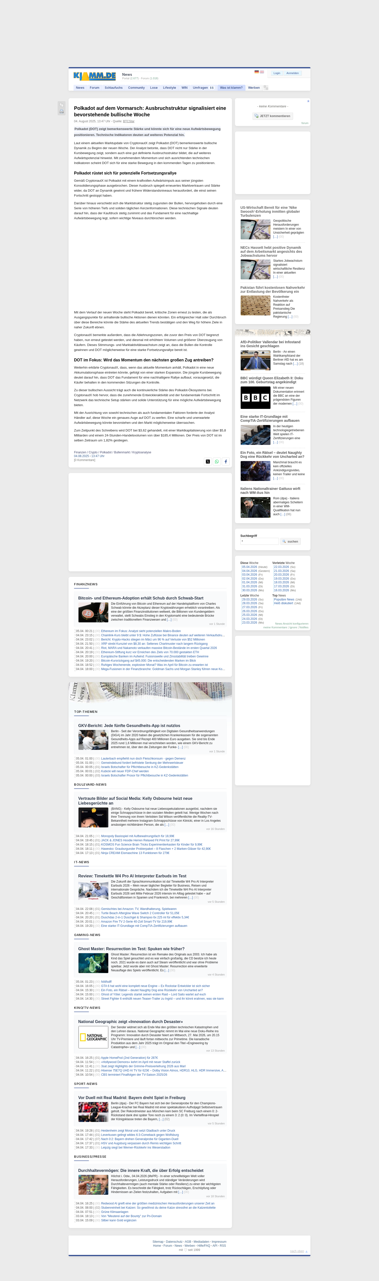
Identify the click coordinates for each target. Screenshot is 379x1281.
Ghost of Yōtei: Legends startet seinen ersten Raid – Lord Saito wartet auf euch (153, 994)
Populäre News (284, 599)
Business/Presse (90, 1156)
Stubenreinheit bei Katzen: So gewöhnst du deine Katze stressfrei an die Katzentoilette (158, 1207)
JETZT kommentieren (272, 116)
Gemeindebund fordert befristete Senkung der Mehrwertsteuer (142, 763)
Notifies (303, 627)
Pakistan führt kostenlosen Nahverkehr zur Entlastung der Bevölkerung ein (272, 290)
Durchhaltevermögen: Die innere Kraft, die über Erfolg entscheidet (140, 1170)
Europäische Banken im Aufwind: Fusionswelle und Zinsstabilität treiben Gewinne (154, 656)
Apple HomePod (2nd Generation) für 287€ (129, 1058)
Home (157, 1245)
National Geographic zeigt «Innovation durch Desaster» (130, 1022)
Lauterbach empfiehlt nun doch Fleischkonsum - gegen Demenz (143, 758)
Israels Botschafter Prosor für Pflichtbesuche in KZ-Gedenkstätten (144, 775)
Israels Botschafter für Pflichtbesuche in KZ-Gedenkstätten (139, 767)
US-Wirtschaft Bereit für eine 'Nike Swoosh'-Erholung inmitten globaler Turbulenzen (270, 211)
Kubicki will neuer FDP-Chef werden (125, 771)
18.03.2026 (281, 582)
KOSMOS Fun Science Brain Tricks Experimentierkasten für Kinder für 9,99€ (151, 844)
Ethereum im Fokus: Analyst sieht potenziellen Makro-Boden (141, 631)
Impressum (219, 1241)
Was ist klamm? (231, 87)
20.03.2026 (281, 574)
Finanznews (86, 584)
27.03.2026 (249, 607)
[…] (169, 619)
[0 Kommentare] (84, 460)
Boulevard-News (90, 784)
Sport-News (85, 1084)
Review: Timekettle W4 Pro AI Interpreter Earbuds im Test (132, 876)
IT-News (81, 862)
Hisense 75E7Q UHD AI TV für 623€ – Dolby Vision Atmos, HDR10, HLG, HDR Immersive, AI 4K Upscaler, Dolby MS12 (180, 1070)
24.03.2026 (249, 619)
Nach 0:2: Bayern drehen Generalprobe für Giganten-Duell (139, 1139)
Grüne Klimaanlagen (114, 1212)
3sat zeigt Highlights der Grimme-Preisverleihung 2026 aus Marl (143, 1066)
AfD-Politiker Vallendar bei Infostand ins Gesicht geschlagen (270, 344)
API (215, 1245)
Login (277, 73)
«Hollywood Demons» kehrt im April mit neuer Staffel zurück (140, 1062)
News (80, 87)
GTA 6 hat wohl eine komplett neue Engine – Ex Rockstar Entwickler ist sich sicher (155, 986)
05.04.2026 (249, 567)
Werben (254, 87)
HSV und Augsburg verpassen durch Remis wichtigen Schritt (141, 1143)
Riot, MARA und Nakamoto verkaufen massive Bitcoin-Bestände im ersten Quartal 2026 (159, 648)
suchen (290, 541)
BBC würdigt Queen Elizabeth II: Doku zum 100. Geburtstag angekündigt (271, 380)
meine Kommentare (275, 627)
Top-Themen (85, 712)
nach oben (297, 1251)
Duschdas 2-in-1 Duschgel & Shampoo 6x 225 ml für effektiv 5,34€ (145, 917)
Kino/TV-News (87, 1008)
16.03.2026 (281, 590)
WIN (185, 87)
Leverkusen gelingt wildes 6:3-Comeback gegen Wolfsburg (140, 1135)
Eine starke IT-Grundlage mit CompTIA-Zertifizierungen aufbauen (144, 926)
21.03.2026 (281, 571)
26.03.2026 (249, 611)
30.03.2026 (249, 590)
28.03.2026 (249, 603)
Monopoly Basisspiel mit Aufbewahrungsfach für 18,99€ (137, 836)
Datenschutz (174, 1241)
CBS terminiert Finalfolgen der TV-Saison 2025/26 (134, 1074)
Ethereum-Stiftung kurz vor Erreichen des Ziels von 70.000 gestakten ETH (150, 652)
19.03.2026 (281, 578)
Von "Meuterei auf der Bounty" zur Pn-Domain (131, 1216)
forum (305, 123)
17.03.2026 (281, 586)
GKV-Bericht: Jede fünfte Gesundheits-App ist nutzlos (129, 726)
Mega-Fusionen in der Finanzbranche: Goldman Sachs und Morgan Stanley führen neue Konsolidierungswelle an (176, 669)
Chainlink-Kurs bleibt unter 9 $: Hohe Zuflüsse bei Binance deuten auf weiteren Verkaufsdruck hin (165, 635)
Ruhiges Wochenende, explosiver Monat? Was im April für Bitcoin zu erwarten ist (154, 665)
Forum (94, 87)
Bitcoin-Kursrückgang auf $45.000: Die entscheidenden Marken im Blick (148, 660)
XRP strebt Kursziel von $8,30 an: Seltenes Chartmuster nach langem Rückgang (154, 643)
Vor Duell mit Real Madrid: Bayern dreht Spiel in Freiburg (132, 1098)
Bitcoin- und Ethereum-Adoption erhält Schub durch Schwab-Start (140, 598)
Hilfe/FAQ (203, 1245)
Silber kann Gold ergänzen (118, 1220)
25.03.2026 (249, 615)
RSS (223, 1245)
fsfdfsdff (106, 981)
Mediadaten (201, 1241)
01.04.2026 (249, 582)
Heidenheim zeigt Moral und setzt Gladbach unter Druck (138, 1130)
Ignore (293, 627)
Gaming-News (87, 935)
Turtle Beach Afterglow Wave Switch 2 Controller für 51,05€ (140, 913)
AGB (188, 1241)
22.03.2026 (281, 567)
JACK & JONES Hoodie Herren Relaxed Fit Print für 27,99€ (140, 840)
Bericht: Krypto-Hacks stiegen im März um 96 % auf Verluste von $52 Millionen (153, 639)
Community (136, 87)
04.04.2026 (249, 571)
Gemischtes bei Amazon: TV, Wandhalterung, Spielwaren (139, 909)
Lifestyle (169, 87)
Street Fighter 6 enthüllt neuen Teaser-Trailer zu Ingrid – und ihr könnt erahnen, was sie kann (162, 998)
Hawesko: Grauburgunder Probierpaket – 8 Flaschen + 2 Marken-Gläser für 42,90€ (156, 849)
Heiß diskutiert (283, 603)
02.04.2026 (249, 578)
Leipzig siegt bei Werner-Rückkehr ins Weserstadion (135, 1147)
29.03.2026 (249, 599)
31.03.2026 (249, 586)
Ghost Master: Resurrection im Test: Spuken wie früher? (131, 949)
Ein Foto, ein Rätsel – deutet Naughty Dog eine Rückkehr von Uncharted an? (152, 990)
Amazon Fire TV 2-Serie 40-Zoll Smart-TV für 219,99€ (136, 921)
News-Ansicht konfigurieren (291, 623)
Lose (154, 87)
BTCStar (129, 121)
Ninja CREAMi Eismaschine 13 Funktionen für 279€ (135, 853)
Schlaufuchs (114, 87)
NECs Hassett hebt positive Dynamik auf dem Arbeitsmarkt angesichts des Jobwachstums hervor (271, 251)
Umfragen (204, 87)
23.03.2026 (249, 622)
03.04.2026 (249, 574)
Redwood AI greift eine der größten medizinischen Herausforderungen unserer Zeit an (157, 1203)
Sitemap (157, 1241)
